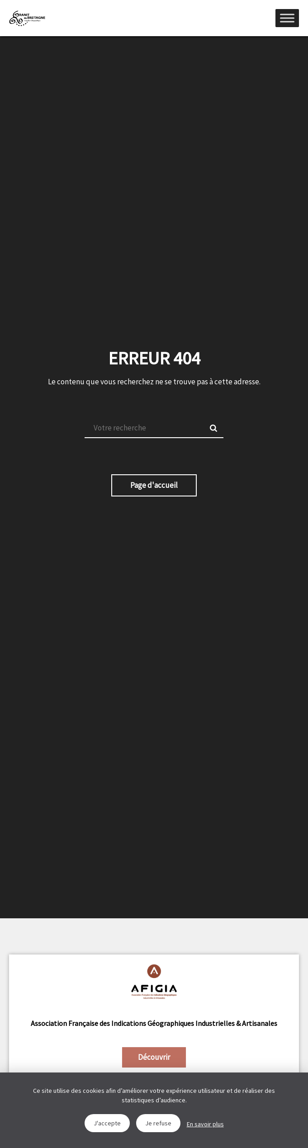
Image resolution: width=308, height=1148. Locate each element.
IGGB (27, 18)
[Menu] (287, 18)
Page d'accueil (154, 485)
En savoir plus (205, 1124)
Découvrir (154, 1057)
